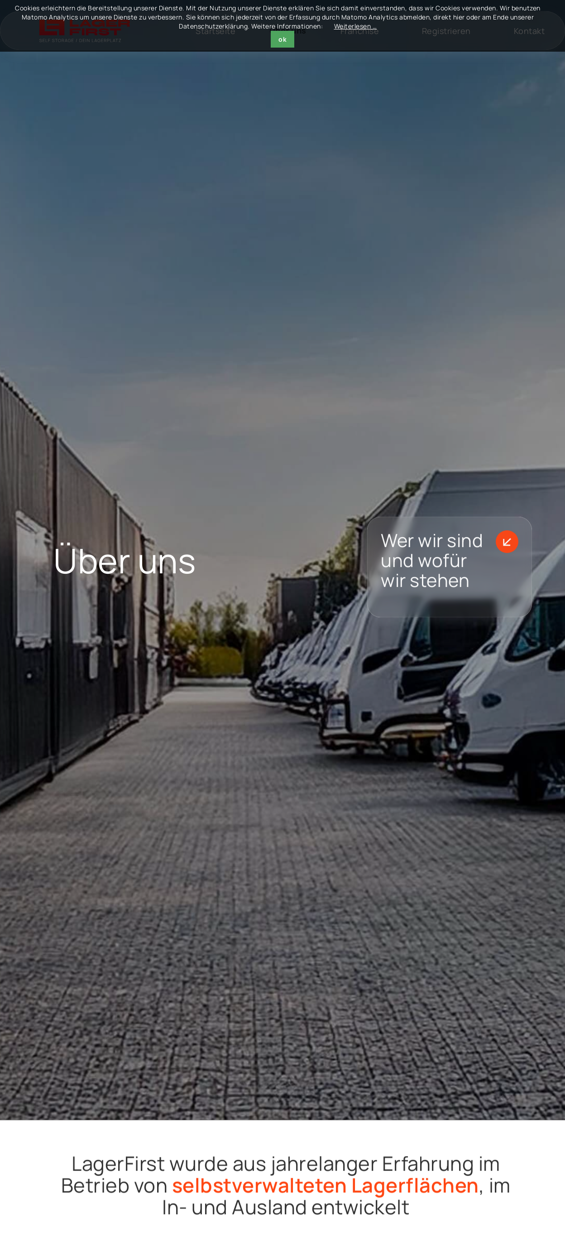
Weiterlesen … (355, 26)
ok (282, 39)
